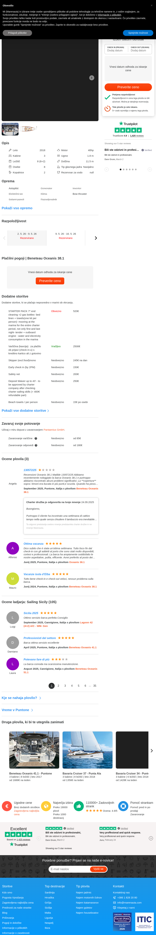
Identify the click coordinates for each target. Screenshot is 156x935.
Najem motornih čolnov (89, 897)
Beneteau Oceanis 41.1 (82, 647)
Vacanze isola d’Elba (37, 574)
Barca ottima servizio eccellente (41, 642)
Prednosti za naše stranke (16, 907)
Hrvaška (49, 897)
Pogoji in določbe (11, 922)
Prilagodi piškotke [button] (17, 33)
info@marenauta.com (127, 902)
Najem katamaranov (87, 902)
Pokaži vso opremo (17, 208)
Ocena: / (101, 810)
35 (94, 685)
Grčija (48, 902)
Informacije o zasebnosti (16, 932)
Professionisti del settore (40, 638)
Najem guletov (84, 907)
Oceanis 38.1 (77, 562)
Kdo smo (7, 892)
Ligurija (49, 917)
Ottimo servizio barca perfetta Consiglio (46, 617)
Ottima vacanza (33, 543)
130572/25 (30, 470)
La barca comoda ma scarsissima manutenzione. (51, 664)
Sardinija (49, 892)
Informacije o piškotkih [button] (109, 14)
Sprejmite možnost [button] (138, 33)
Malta (48, 912)
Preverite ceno (50, 281)
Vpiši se (98, 868)
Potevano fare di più (36, 659)
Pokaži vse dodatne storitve (25, 410)
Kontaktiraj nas (121, 892)
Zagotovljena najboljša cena (18, 902)
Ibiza (47, 927)
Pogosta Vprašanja (13, 897)
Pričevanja (8, 917)
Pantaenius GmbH (54, 429)
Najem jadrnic (83, 892)
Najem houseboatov (87, 912)
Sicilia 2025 (31, 613)
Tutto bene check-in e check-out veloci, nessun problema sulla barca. (58, 580)
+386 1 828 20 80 (125, 897)
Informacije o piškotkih (14, 927)
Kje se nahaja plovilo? (21, 698)
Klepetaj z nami (124, 907)
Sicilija (48, 907)
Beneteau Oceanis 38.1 (83, 586)
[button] (151, 5)
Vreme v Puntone (17, 710)
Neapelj (49, 922)
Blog (4, 912)
